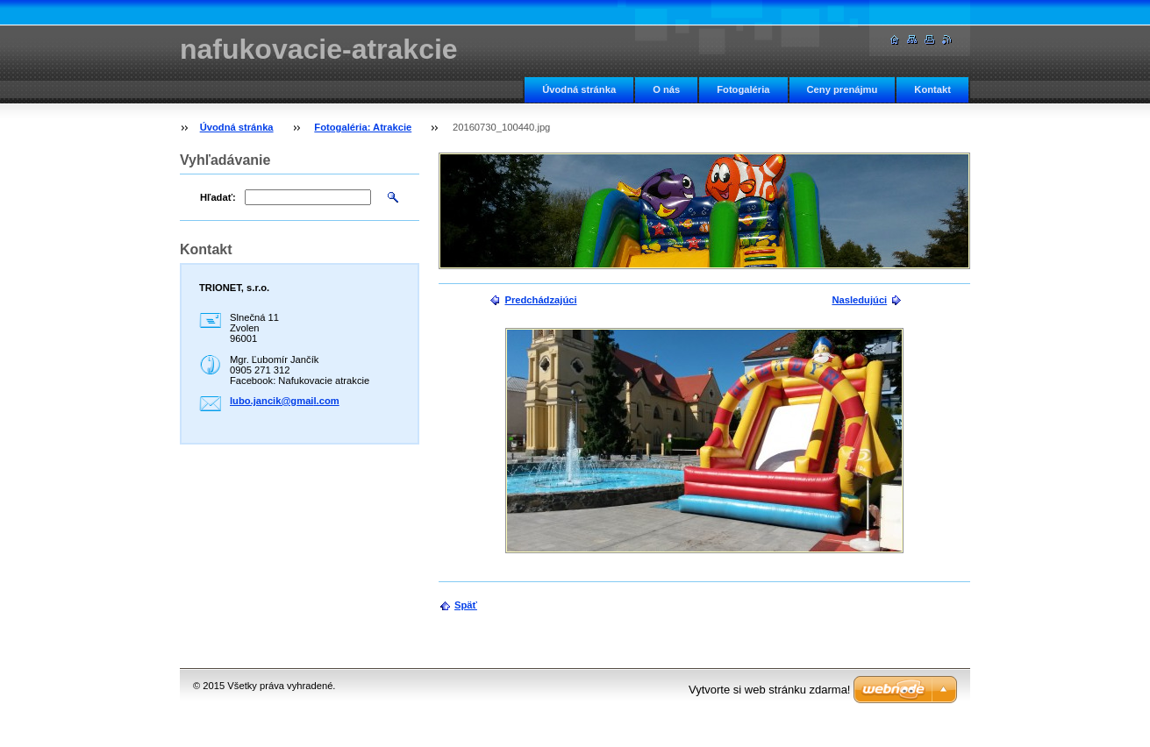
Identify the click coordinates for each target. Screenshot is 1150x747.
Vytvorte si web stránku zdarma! (769, 689)
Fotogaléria (743, 89)
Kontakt (932, 89)
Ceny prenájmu (842, 89)
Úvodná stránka (579, 89)
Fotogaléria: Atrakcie (362, 127)
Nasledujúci (859, 300)
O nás (666, 89)
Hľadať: (218, 197)
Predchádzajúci (540, 300)
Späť (465, 605)
